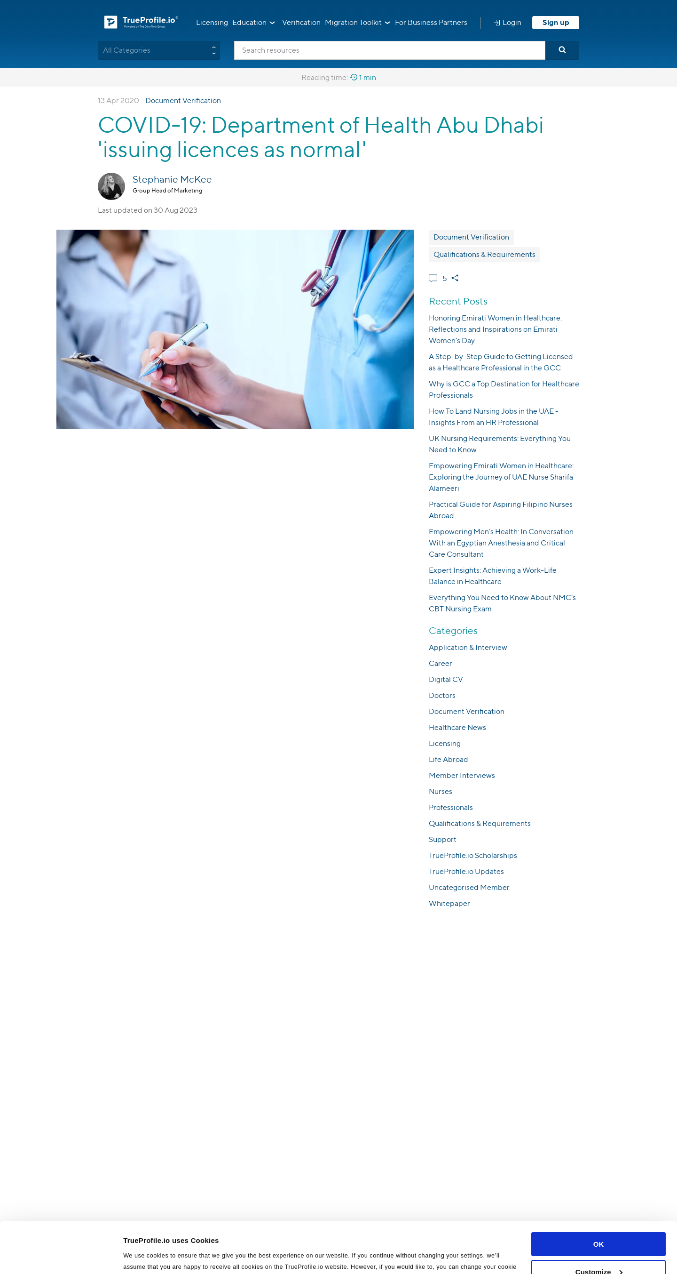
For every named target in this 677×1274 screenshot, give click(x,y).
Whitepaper (449, 903)
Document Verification (183, 100)
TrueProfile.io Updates (466, 871)
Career (440, 663)
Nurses (440, 791)
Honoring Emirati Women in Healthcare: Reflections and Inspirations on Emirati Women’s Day (495, 329)
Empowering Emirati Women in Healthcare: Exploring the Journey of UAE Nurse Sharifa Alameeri (501, 477)
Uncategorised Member (469, 887)
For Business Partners (431, 22)
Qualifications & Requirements (484, 254)
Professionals (451, 807)
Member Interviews (462, 775)
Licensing (212, 22)
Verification (301, 22)
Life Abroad (448, 759)
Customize (598, 1223)
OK (598, 1196)
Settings (137, 1255)
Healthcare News (457, 727)
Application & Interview (468, 647)
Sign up (556, 22)
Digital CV (446, 679)
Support (443, 839)
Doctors (442, 695)
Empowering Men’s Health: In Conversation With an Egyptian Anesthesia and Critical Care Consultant (501, 543)
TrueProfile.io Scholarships (473, 855)
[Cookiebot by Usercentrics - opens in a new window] (61, 1256)
